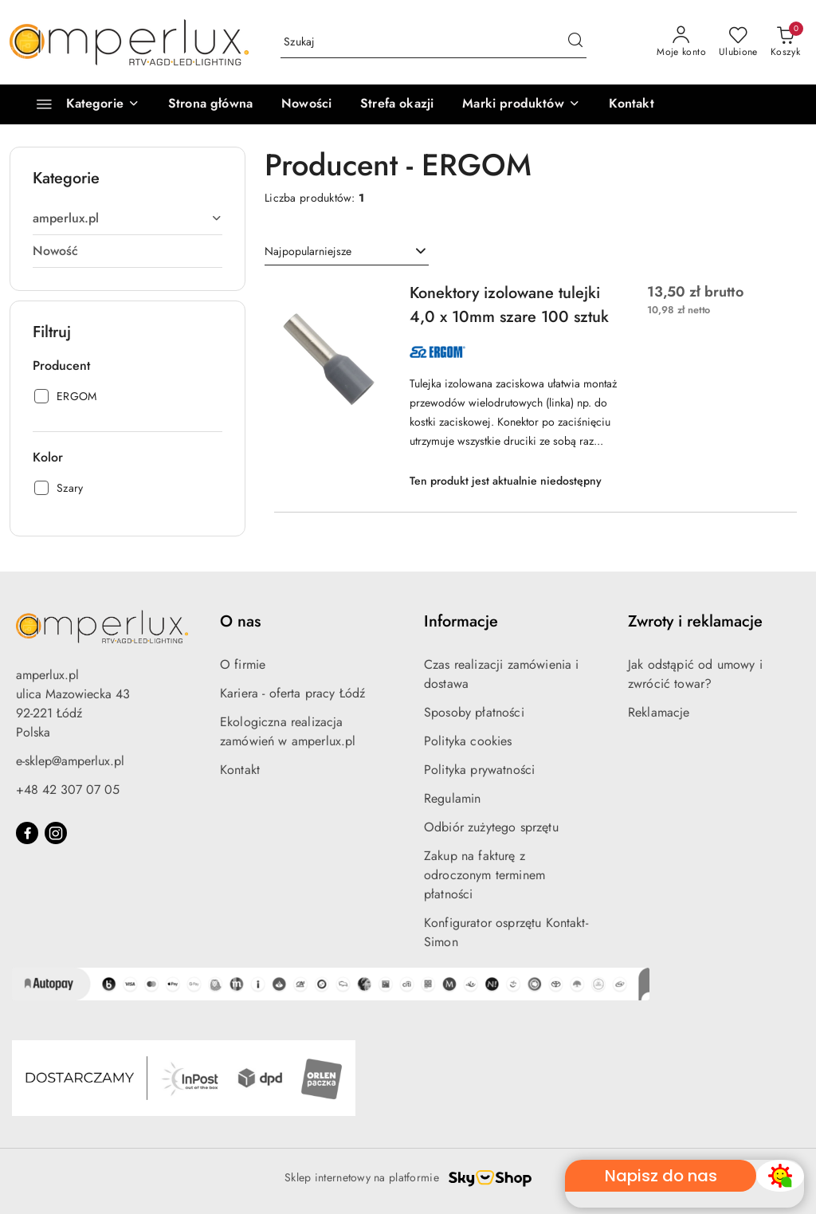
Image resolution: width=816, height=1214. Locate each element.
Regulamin (452, 798)
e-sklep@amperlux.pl (70, 761)
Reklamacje (659, 712)
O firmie (242, 664)
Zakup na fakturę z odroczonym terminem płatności (484, 875)
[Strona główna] (210, 104)
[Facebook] (27, 833)
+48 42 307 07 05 (68, 789)
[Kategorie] (81, 104)
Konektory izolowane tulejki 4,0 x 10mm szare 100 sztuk (509, 304)
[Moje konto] (681, 42)
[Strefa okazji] (397, 104)
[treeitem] (127, 218)
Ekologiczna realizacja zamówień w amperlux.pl (288, 731)
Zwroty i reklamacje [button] (695, 621)
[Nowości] (306, 104)
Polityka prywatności (479, 769)
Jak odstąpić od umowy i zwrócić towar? (695, 674)
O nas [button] (240, 621)
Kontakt (240, 769)
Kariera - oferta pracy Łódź (292, 693)
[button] (521, 104)
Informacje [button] (461, 621)
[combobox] (347, 251)
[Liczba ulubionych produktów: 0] (738, 42)
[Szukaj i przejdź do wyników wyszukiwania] (575, 42)
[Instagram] (56, 833)
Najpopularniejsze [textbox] (308, 251)
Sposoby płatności (474, 712)
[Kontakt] (631, 104)
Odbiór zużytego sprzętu (491, 827)
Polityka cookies (468, 741)
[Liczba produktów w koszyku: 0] (785, 42)
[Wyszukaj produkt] (433, 42)
